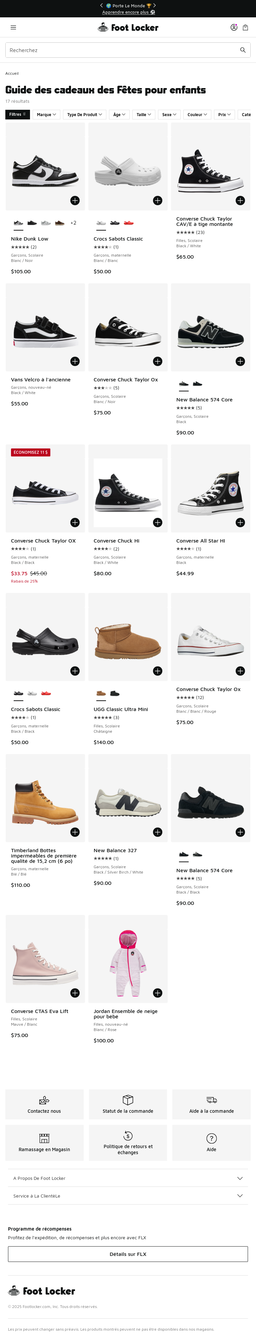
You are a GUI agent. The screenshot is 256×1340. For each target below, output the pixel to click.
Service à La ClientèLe (128, 1196)
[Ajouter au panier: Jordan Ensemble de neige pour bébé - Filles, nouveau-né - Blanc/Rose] (157, 993)
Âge (119, 114)
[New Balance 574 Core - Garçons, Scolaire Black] (197, 855)
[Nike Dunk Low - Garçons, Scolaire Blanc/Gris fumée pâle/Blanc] (46, 223)
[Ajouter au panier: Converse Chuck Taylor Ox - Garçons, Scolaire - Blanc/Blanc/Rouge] (240, 671)
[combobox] (128, 50)
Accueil (12, 73)
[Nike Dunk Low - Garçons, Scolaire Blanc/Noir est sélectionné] (18, 223)
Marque (46, 114)
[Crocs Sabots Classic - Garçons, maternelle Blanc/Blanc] (32, 693)
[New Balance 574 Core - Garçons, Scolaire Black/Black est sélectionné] (184, 855)
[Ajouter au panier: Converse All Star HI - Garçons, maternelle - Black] (240, 522)
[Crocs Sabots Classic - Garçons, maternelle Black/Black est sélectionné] (18, 693)
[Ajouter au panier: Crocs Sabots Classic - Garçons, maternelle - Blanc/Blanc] (157, 200)
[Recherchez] (128, 50)
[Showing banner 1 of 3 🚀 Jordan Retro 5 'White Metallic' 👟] (128, 8)
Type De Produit (84, 114)
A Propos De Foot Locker (128, 1178)
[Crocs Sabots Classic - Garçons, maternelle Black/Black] (115, 223)
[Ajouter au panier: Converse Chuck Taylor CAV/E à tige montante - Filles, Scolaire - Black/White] (240, 200)
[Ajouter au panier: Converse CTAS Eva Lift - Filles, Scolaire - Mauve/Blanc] (75, 993)
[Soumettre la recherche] (243, 50)
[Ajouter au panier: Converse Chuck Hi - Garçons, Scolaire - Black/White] (157, 522)
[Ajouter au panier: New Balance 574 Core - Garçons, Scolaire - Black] (240, 361)
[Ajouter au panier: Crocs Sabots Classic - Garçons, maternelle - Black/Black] (75, 671)
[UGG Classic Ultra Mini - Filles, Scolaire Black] (115, 693)
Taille (144, 114)
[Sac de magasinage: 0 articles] (245, 27)
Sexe (169, 114)
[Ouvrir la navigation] (13, 27)
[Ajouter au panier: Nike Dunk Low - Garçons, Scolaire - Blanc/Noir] (75, 200)
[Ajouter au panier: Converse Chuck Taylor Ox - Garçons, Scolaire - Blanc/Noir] (157, 361)
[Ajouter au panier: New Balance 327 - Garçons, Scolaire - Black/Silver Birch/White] (157, 832)
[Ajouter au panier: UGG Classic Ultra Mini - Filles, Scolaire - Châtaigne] (157, 671)
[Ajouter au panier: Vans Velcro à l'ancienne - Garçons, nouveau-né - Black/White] (75, 361)
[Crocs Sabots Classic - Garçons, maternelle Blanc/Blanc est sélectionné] (101, 223)
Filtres (17, 114)
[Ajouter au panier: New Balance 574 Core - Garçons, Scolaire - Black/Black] (240, 832)
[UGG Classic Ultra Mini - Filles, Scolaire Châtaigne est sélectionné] (101, 693)
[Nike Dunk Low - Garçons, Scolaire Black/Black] (32, 223)
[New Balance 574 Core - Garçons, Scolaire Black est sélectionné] (184, 384)
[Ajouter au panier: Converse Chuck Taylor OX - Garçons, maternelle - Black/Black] (75, 522)
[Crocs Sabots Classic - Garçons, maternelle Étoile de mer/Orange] (128, 223)
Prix (224, 114)
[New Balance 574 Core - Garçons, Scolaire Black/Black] (197, 384)
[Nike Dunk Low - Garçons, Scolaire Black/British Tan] (60, 223)
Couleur (197, 114)
